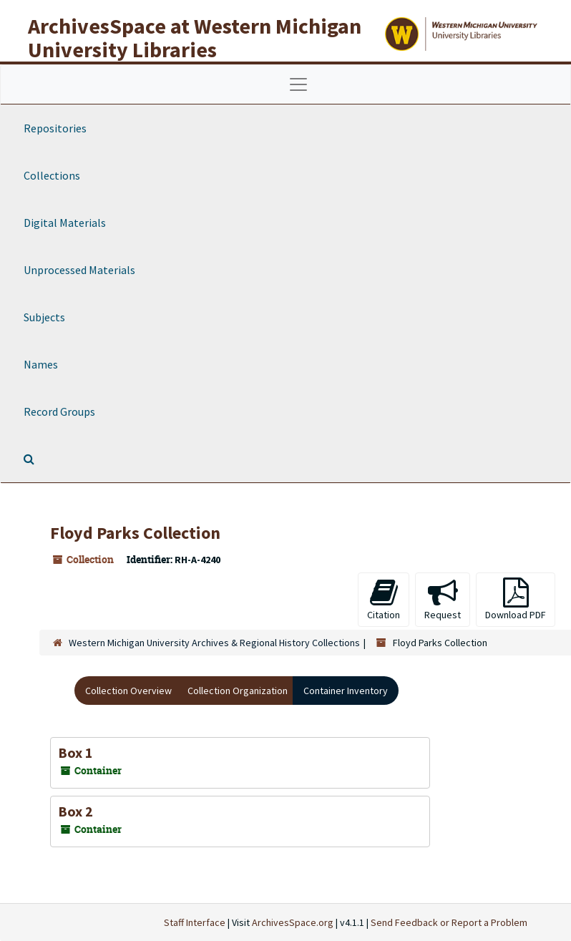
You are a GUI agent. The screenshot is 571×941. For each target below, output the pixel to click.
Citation (383, 599)
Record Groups (59, 411)
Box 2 (75, 811)
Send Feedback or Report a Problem (449, 922)
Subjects (44, 317)
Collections (52, 175)
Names (41, 364)
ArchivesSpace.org (292, 922)
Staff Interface (194, 922)
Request (442, 599)
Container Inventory (345, 690)
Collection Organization (237, 690)
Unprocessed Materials (79, 270)
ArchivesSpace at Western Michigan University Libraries (194, 37)
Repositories (55, 128)
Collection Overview (128, 690)
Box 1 (75, 752)
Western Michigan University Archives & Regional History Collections (214, 642)
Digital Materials (65, 222)
